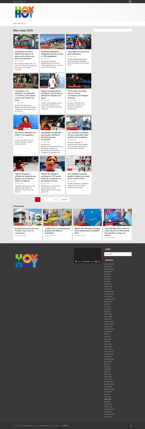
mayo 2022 (107, 339)
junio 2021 (107, 367)
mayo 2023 (107, 309)
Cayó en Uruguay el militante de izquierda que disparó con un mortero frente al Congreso (25, 177)
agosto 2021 (108, 362)
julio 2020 (107, 394)
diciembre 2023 (108, 291)
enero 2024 (107, 289)
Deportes (45, 86)
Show (69, 169)
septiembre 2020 (109, 389)
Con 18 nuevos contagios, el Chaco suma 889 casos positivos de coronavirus (78, 135)
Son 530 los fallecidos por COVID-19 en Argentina (25, 134)
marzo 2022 (108, 344)
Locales (17, 47)
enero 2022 (107, 349)
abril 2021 (107, 372)
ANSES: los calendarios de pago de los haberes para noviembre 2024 (87, 230)
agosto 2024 (108, 271)
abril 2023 (107, 311)
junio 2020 (107, 397)
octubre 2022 (108, 326)
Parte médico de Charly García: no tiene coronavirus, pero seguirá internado (78, 94)
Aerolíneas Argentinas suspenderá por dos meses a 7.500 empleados (52, 54)
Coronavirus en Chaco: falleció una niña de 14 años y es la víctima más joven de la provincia (24, 55)
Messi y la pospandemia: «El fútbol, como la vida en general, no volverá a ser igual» (51, 94)
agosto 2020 (108, 392)
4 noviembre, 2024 (50, 235)
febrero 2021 (108, 377)
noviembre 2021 (109, 354)
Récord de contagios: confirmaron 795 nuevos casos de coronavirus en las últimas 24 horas (51, 177)
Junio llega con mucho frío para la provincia (78, 53)
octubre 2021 (108, 357)
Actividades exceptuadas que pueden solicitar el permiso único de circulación (51, 136)
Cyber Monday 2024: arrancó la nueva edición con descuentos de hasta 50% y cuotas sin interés (117, 231)
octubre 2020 (108, 387)
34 (56, 199)
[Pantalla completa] (99, 261)
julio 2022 (107, 334)
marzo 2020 (108, 404)
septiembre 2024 (109, 269)
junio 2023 (107, 306)
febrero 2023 (108, 316)
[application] (87, 255)
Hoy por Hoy (28, 425)
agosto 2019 (108, 417)
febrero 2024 (108, 286)
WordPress (65, 425)
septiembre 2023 (109, 299)
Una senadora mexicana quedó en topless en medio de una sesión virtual (79, 176)
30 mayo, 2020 (19, 183)
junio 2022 (107, 336)
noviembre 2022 (109, 324)
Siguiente (64, 199)
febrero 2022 (108, 347)
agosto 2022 (108, 331)
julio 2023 (107, 304)
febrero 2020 (108, 407)
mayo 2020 (107, 399)
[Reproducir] (76, 261)
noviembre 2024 (109, 264)
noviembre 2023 (109, 294)
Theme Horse (44, 425)
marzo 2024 (108, 284)
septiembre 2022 (109, 329)
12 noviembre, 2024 (20, 235)
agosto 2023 (108, 301)
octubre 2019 (108, 412)
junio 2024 (107, 276)
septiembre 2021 (109, 359)
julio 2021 (107, 364)
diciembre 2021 (108, 352)
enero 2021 (107, 379)
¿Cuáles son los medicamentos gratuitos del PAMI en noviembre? (57, 230)
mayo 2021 (107, 369)
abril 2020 (107, 402)
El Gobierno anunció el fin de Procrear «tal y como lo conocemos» (26, 230)
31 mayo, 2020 (19, 61)
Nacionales (45, 47)
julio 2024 (107, 274)
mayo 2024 (107, 279)
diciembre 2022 (108, 321)
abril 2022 (107, 341)
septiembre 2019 (109, 414)
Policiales (45, 128)
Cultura (70, 86)
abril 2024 (107, 281)
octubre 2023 (108, 296)
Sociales (25, 47)
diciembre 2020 (108, 382)
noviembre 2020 (109, 384)
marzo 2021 (108, 374)
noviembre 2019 (109, 409)
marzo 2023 (108, 314)
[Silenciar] (96, 261)
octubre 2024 (108, 266)
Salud (77, 128)
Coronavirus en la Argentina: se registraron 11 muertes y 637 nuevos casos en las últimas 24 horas (25, 95)
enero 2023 (107, 319)
